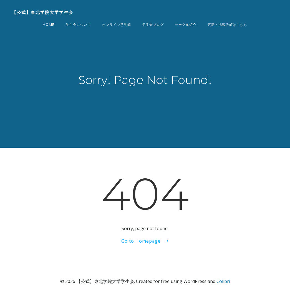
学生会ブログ (153, 25)
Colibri (223, 281)
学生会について (78, 25)
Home (49, 25)
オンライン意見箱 (116, 25)
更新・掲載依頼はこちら (227, 25)
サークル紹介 (185, 25)
